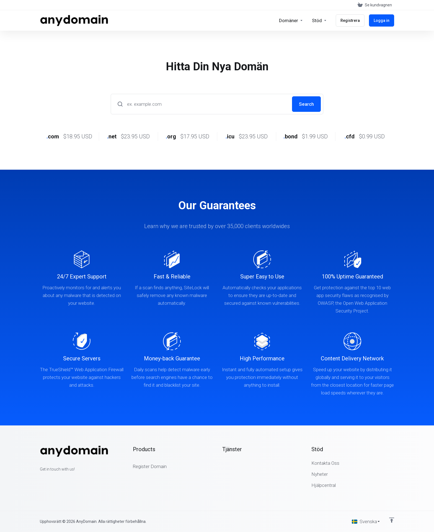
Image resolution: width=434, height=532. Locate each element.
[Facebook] (39, 479)
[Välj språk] (366, 521)
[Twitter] (48, 479)
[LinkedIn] (57, 479)
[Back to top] (392, 520)
